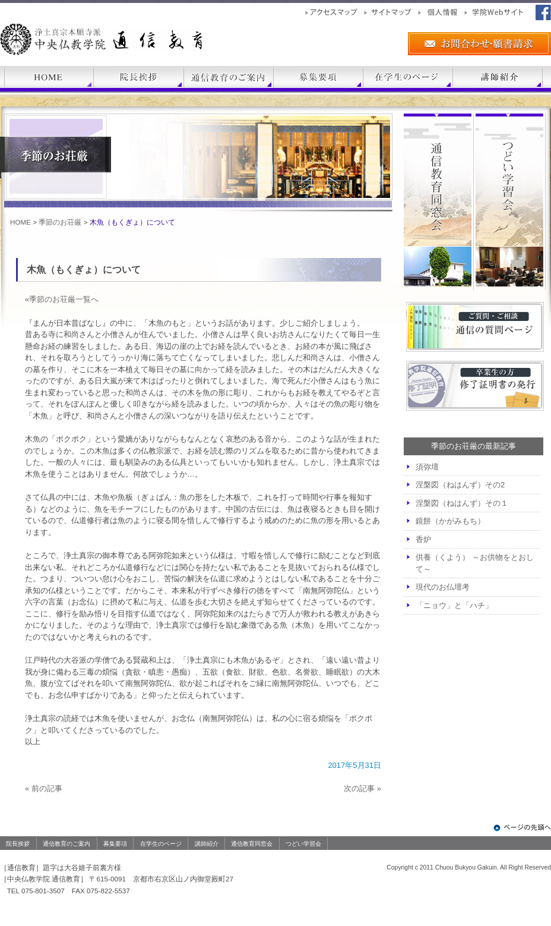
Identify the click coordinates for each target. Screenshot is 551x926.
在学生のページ (161, 843)
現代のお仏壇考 (443, 586)
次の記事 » (362, 788)
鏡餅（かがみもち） (450, 520)
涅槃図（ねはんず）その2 (460, 484)
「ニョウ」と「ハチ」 (454, 605)
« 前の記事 (43, 788)
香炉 (423, 539)
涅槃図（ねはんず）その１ (462, 503)
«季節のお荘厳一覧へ (62, 299)
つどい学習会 (303, 843)
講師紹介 (206, 843)
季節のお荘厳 (60, 222)
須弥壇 (427, 466)
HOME (20, 222)
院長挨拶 (18, 843)
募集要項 (115, 843)
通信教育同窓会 (252, 843)
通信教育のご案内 (66, 843)
